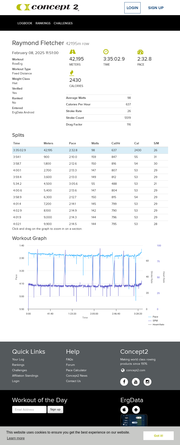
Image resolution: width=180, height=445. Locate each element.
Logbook (25, 23)
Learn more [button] (16, 438)
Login (132, 8)
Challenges (63, 23)
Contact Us (73, 381)
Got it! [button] (158, 435)
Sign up (55, 409)
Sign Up (156, 8)
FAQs (69, 359)
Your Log (18, 359)
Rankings (43, 23)
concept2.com (132, 370)
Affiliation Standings (25, 375)
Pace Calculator (76, 370)
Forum (70, 364)
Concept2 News (77, 375)
